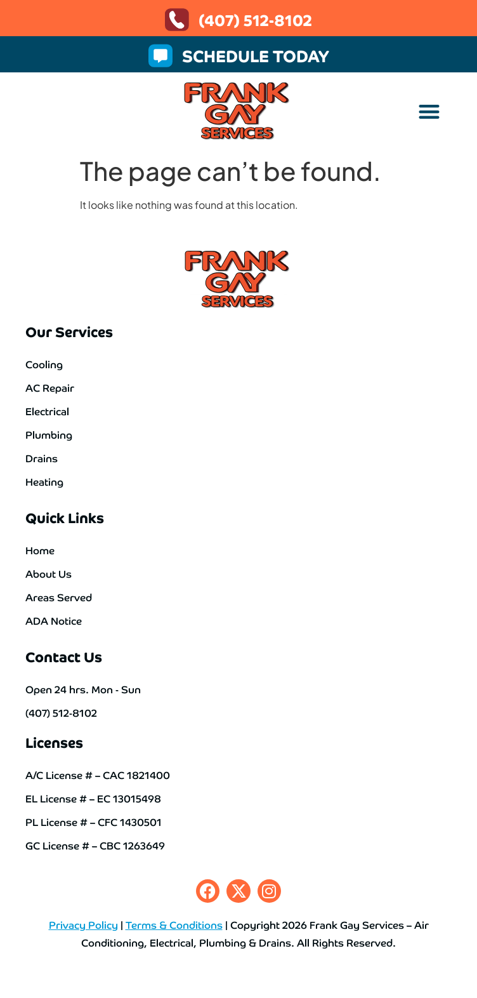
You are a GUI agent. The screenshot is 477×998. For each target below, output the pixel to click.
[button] (430, 111)
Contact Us (63, 656)
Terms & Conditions (174, 924)
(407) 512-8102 (255, 19)
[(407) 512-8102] (177, 20)
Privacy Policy (83, 924)
